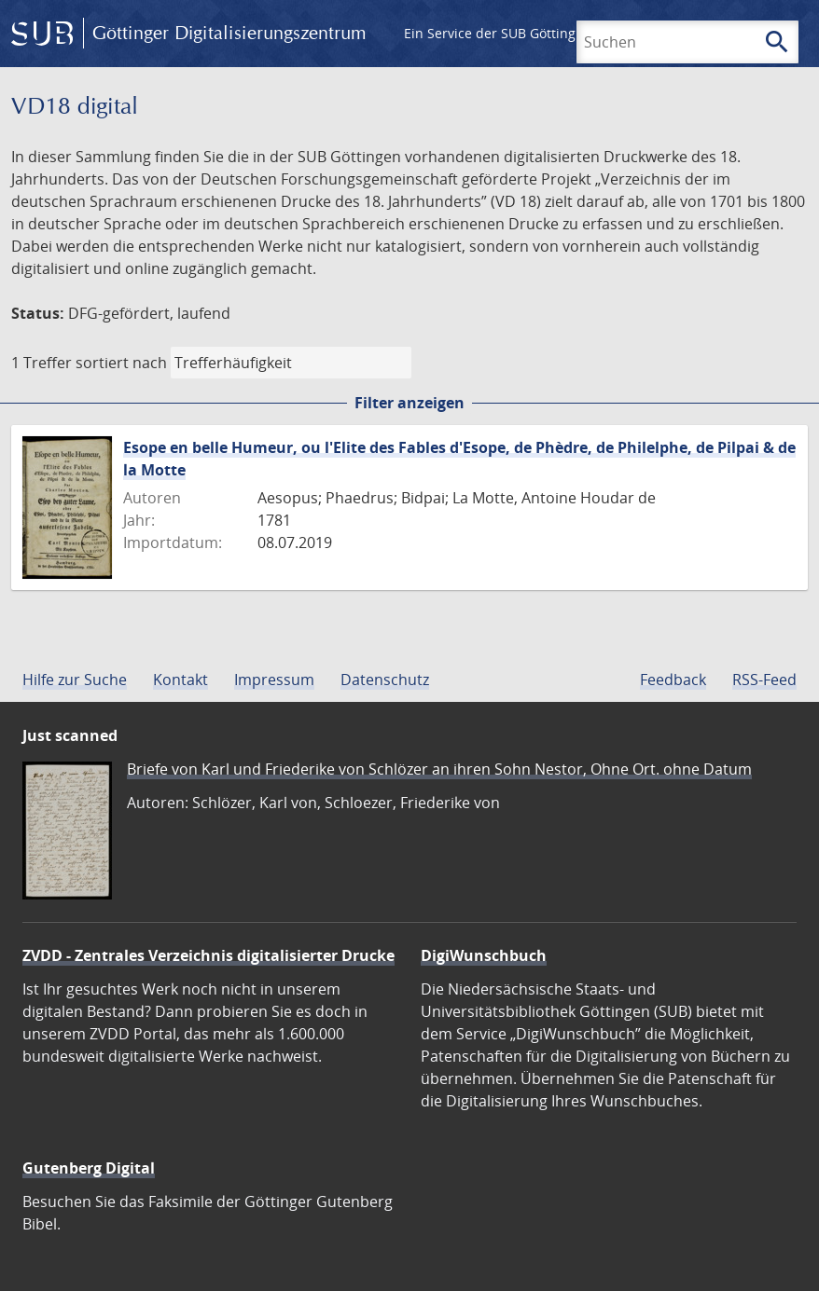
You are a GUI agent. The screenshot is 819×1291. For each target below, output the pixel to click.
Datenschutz (384, 679)
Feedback (673, 679)
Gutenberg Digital (88, 1168)
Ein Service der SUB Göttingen (497, 33)
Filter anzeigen (409, 402)
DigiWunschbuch (484, 955)
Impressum (274, 679)
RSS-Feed (764, 679)
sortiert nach (121, 362)
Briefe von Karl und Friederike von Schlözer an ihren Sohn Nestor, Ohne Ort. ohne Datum (439, 769)
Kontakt (180, 679)
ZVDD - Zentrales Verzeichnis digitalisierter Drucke (208, 955)
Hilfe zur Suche (74, 679)
